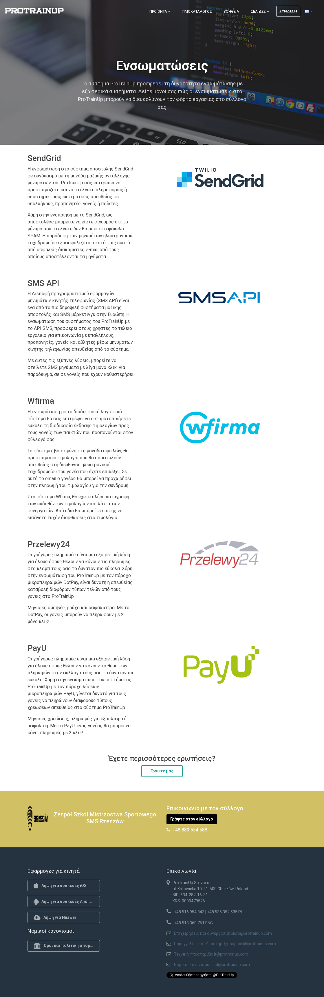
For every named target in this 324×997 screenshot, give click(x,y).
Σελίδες (260, 11)
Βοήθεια (231, 11)
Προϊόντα (159, 11)
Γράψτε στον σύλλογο (191, 819)
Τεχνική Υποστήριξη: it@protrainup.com (211, 954)
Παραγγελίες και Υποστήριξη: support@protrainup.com (225, 943)
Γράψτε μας (162, 771)
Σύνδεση (288, 11)
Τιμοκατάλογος (197, 11)
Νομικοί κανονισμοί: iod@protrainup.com (212, 964)
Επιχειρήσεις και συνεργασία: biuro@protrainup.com (223, 933)
